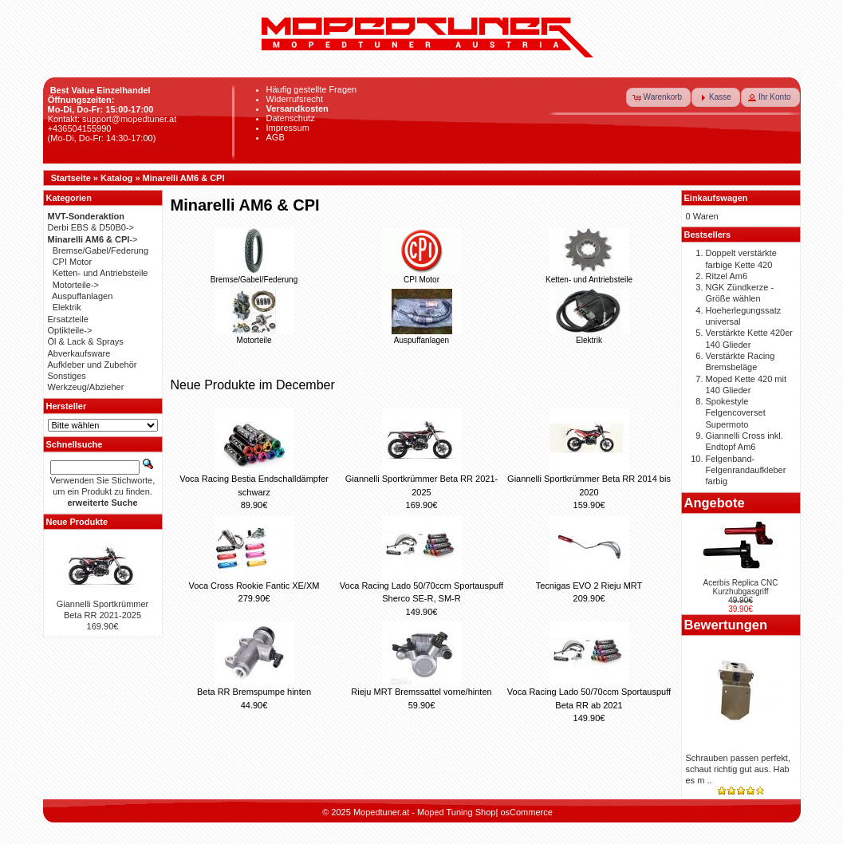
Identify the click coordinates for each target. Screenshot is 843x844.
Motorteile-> (76, 285)
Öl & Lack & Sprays (86, 341)
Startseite (71, 178)
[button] (658, 97)
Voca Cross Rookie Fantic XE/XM (254, 585)
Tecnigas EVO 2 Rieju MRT (589, 585)
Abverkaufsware (79, 353)
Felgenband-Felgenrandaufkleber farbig (746, 470)
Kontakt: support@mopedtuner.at (112, 119)
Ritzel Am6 (727, 276)
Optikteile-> (70, 330)
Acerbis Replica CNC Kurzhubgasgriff (740, 587)
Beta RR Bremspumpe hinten (254, 691)
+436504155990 (80, 128)
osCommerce (526, 812)
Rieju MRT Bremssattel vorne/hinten (421, 691)
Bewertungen (726, 624)
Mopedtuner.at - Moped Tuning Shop (424, 812)
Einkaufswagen (716, 198)
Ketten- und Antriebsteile (589, 275)
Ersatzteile (68, 319)
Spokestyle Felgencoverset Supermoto (736, 412)
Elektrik (589, 336)
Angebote (714, 502)
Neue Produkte (77, 522)
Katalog (116, 178)
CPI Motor (422, 275)
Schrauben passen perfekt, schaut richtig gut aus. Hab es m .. (738, 769)
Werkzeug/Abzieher (86, 387)
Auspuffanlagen (422, 336)
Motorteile (254, 336)
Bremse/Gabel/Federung (254, 275)
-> (93, 239)
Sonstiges (67, 376)
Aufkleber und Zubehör (92, 364)
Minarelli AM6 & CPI (184, 178)
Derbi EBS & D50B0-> (91, 227)
